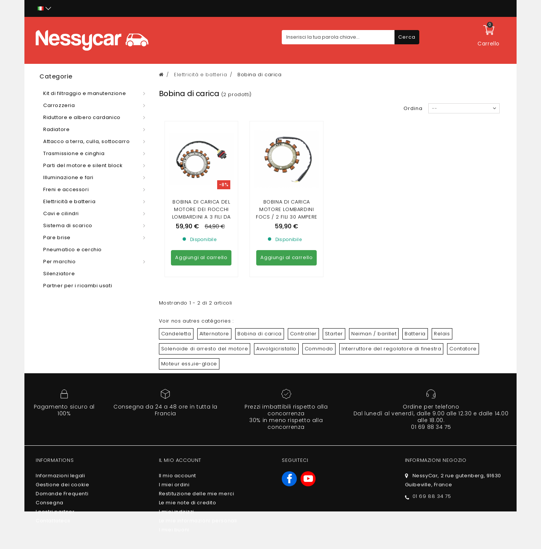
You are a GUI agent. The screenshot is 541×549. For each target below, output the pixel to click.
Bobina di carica (259, 333)
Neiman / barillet (373, 333)
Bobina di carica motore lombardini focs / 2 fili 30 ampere (286, 209)
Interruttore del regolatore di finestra (391, 348)
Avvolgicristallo (276, 348)
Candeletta (176, 333)
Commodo (319, 348)
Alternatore (214, 333)
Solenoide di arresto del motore (204, 348)
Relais (442, 333)
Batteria (415, 333)
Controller (303, 333)
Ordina (413, 108)
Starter (334, 333)
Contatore (462, 348)
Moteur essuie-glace (189, 363)
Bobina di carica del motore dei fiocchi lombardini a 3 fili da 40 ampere (201, 213)
